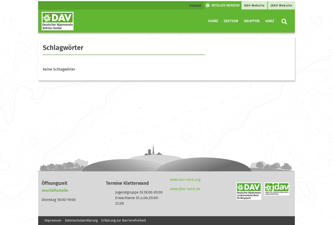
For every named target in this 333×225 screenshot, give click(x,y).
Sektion (231, 21)
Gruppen (252, 21)
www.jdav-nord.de (185, 189)
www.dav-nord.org (185, 179)
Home (213, 21)
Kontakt (195, 6)
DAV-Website (254, 5)
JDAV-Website (281, 5)
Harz (269, 21)
